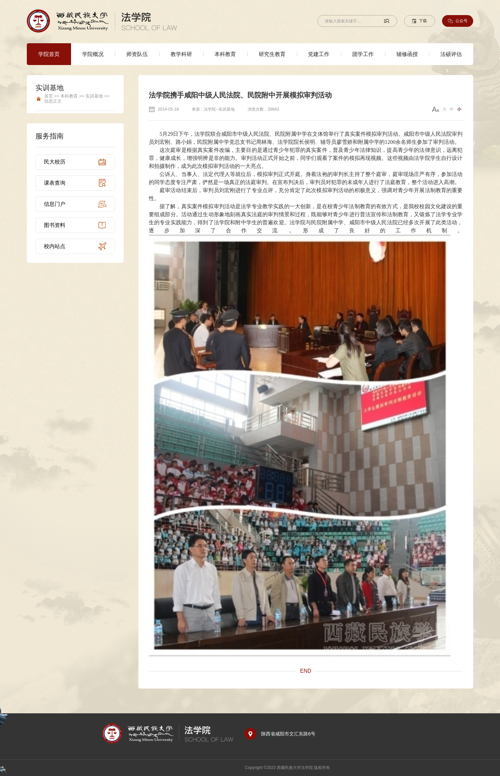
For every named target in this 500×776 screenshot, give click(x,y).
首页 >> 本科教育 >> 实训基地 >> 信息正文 (76, 98)
